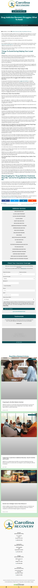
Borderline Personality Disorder (19, 225)
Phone (4, 288)
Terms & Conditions (27, 581)
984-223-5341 (23, 268)
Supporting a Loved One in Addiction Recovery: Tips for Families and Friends (19, 458)
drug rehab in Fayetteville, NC (7, 44)
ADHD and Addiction (19, 211)
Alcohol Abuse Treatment (19, 213)
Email (4, 292)
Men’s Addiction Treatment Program (19, 256)
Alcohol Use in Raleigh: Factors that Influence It (14, 503)
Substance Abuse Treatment (19, 253)
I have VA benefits (7, 285)
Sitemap (32, 581)
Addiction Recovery (15, 31)
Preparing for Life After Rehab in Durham (13, 402)
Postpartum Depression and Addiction (19, 244)
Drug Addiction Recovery (26, 31)
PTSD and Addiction (19, 246)
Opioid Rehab (19, 242)
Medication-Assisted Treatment (19, 237)
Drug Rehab (19, 235)
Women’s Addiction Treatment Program (19, 258)
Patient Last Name (22, 272)
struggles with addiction (24, 81)
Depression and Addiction (19, 228)
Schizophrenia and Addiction (19, 249)
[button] (6, 201)
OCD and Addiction (19, 239)
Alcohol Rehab (19, 218)
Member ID (5, 281)
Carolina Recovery (9, 581)
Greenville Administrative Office (19, 568)
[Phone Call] (18, 587)
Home (11, 25)
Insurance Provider (6, 276)
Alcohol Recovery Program (19, 216)
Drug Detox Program (19, 230)
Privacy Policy (21, 581)
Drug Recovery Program (19, 232)
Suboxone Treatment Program (19, 251)
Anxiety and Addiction (19, 221)
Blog (20, 31)
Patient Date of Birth (7, 297)
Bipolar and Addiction (19, 223)
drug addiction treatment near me (8, 197)
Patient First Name (6, 272)
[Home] (6, 587)
